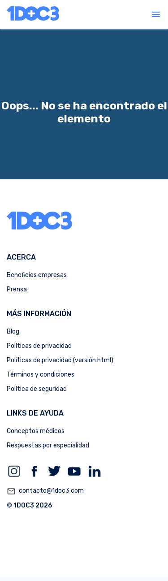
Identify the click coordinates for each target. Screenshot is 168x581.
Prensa (17, 289)
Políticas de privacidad (39, 346)
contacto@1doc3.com (45, 491)
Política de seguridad (37, 389)
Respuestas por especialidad (48, 445)
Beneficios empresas (37, 275)
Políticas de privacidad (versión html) (60, 360)
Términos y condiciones (40, 374)
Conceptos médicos (36, 431)
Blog (13, 331)
